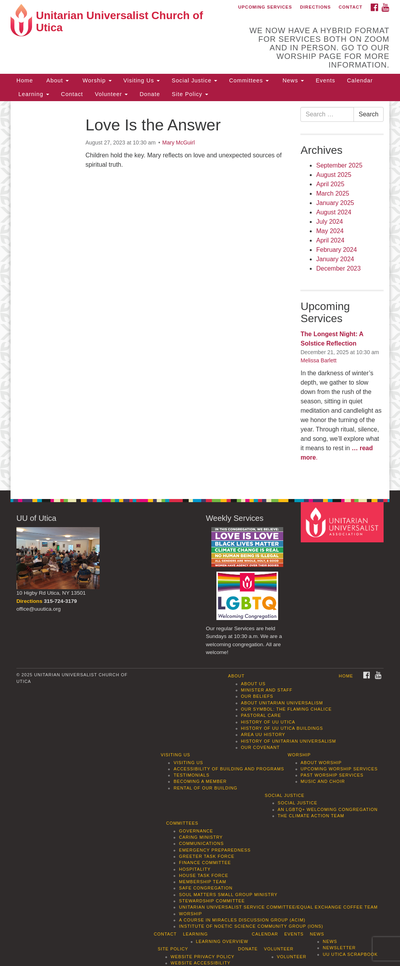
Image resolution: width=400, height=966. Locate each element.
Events (325, 80)
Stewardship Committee (212, 900)
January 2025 (335, 203)
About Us (253, 683)
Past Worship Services (332, 775)
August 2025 (333, 174)
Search (369, 114)
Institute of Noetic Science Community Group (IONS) (251, 926)
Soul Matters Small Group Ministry (228, 894)
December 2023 (338, 268)
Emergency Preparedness (215, 850)
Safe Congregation (205, 888)
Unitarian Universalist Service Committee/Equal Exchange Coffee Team (278, 907)
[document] (200, 295)
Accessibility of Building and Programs (228, 768)
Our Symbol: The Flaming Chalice (286, 709)
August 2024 (333, 212)
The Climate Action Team (311, 815)
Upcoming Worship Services (339, 768)
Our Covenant (260, 747)
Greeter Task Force (206, 856)
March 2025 (332, 193)
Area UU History (263, 734)
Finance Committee (205, 862)
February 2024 (336, 249)
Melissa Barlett (318, 360)
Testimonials (191, 775)
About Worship (321, 762)
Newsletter (339, 947)
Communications (201, 843)
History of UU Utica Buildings (282, 728)
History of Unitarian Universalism (288, 741)
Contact (350, 7)
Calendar (360, 80)
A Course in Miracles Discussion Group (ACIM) (242, 920)
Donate (149, 94)
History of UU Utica (268, 722)
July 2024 (329, 221)
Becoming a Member (200, 781)
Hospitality (195, 869)
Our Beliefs (257, 696)
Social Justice (194, 80)
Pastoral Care (261, 715)
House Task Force (203, 875)
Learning (32, 94)
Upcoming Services (265, 7)
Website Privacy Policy (203, 956)
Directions (315, 7)
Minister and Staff (267, 690)
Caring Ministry (201, 837)
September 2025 (339, 165)
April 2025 (330, 184)
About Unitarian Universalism (282, 702)
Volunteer (111, 94)
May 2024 (329, 231)
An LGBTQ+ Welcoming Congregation (328, 809)
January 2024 (335, 259)
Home (24, 80)
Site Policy (190, 94)
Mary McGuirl (178, 142)
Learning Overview (222, 941)
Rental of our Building (205, 788)
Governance (196, 831)
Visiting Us (141, 80)
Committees (249, 80)
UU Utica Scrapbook (350, 954)
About (57, 80)
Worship (96, 80)
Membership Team (202, 881)
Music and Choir (323, 781)
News (292, 80)
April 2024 (330, 240)
